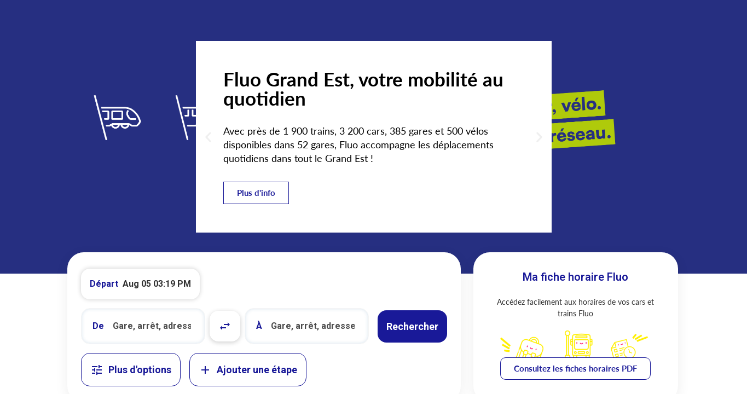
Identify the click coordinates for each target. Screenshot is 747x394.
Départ (104, 284)
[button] (208, 137)
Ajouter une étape (248, 369)
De (98, 326)
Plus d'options (130, 369)
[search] (153, 326)
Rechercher (412, 326)
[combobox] (143, 326)
